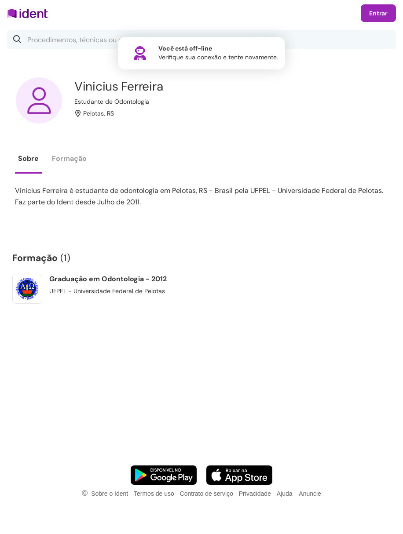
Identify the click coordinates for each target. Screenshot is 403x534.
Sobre (28, 158)
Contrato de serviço (206, 493)
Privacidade (255, 493)
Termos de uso (154, 493)
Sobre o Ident (109, 493)
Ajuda (285, 493)
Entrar (378, 13)
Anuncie (310, 493)
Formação (69, 158)
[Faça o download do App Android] (163, 475)
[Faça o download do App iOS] (239, 475)
